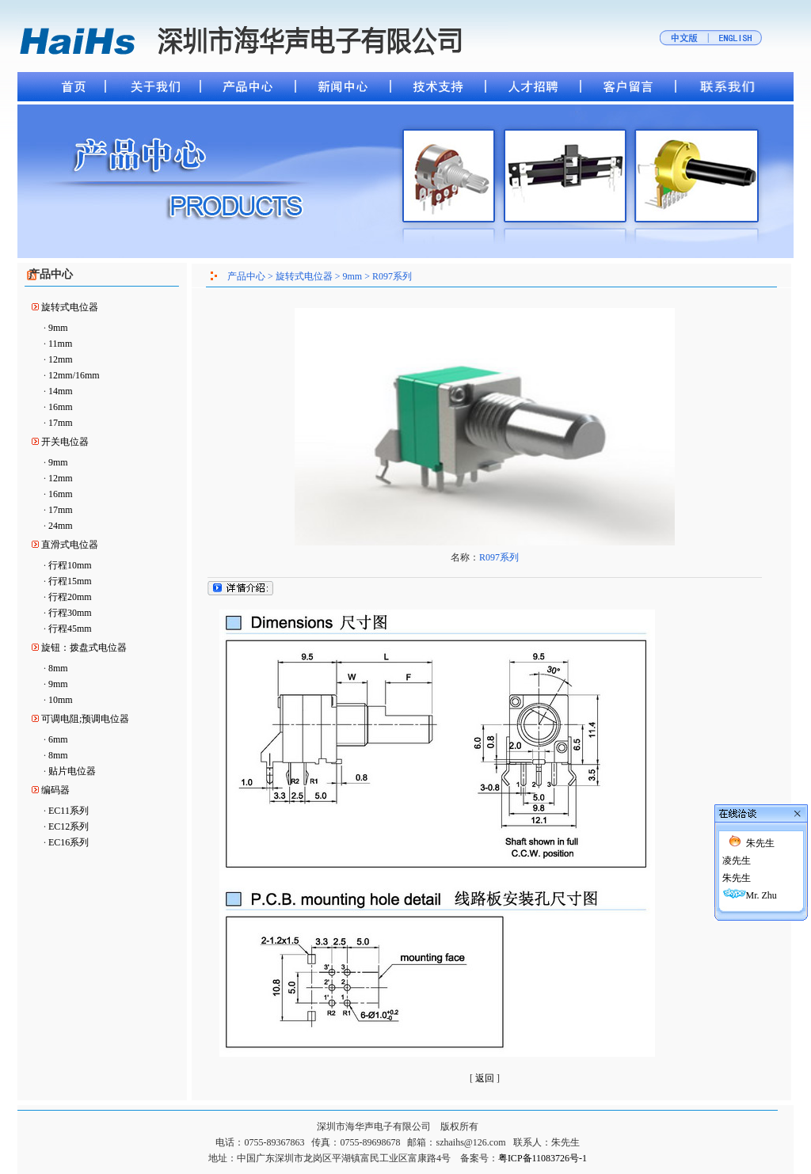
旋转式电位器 (69, 307)
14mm (60, 391)
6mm (58, 739)
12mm (60, 359)
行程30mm (70, 612)
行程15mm (70, 581)
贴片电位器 (72, 771)
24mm (60, 525)
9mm (58, 327)
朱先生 (760, 794)
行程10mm (70, 565)
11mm (60, 343)
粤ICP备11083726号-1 (542, 1158)
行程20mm (70, 596)
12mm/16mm (74, 375)
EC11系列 (68, 810)
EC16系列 (68, 842)
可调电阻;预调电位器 (85, 718)
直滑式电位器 (69, 544)
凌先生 (736, 811)
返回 (484, 1078)
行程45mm (70, 628)
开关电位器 (65, 441)
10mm (60, 699)
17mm (60, 422)
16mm (60, 406)
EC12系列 (68, 826)
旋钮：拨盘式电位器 (84, 647)
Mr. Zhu (761, 846)
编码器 (55, 790)
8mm (58, 668)
